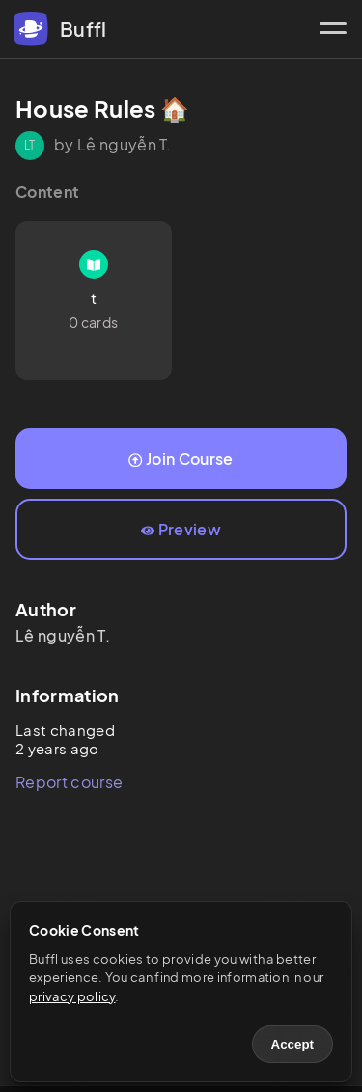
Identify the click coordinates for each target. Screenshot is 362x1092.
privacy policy (72, 996)
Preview (181, 529)
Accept (292, 1044)
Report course (69, 782)
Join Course (180, 459)
